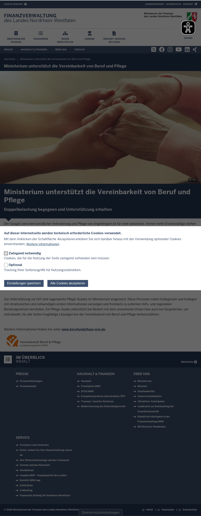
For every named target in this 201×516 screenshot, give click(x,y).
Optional (15, 265)
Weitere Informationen (42, 244)
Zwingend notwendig (25, 253)
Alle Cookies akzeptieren (67, 283)
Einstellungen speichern (24, 283)
